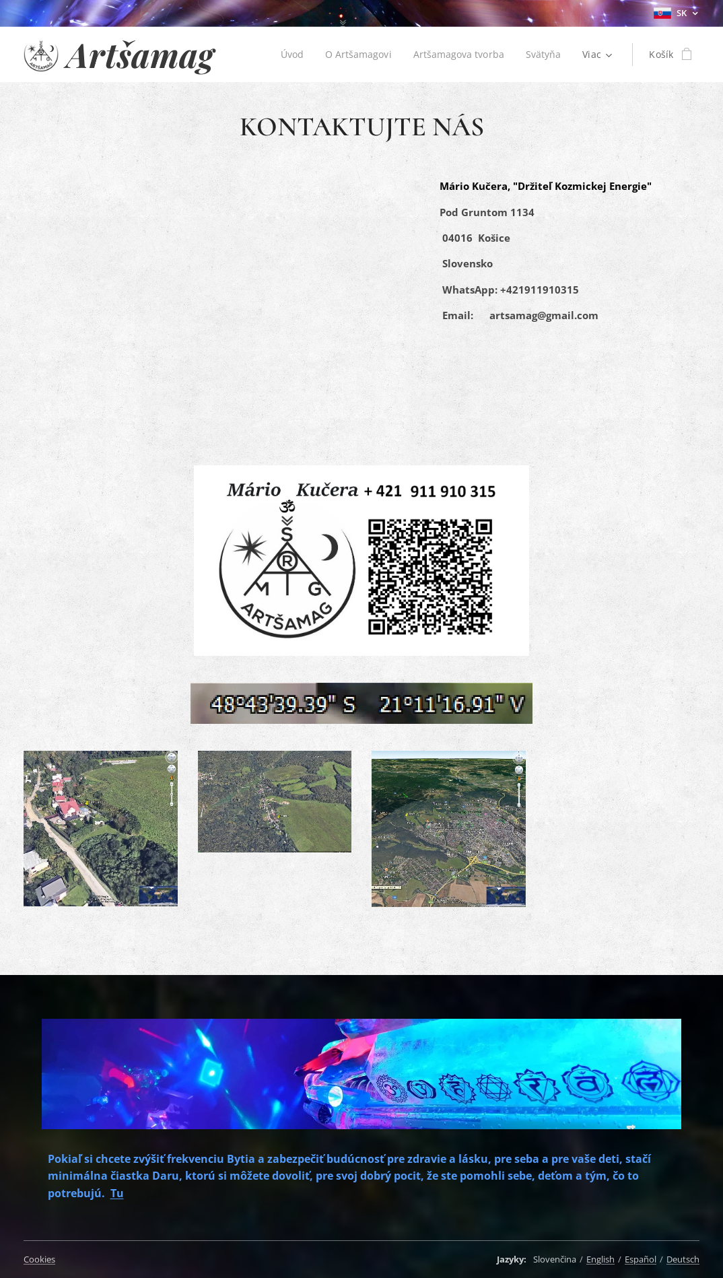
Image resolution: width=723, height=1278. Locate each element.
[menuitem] (289, 54)
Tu (117, 1192)
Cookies (39, 1259)
